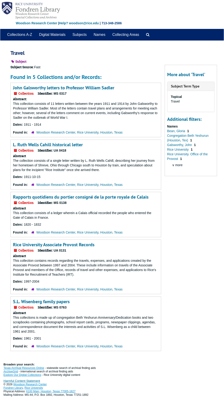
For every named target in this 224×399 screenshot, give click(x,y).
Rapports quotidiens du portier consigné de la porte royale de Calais (80, 197)
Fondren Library (13, 388)
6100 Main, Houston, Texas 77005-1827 (51, 391)
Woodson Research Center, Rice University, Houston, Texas (79, 132)
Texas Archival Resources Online (23, 368)
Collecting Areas (125, 35)
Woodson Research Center (36, 23)
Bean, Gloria (176, 131)
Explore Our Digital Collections (22, 375)
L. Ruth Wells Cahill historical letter (48, 145)
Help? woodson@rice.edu (79, 23)
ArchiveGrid (10, 371)
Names (100, 35)
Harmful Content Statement (21, 381)
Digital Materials (52, 35)
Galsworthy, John (180, 145)
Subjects (79, 35)
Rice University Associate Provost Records (53, 245)
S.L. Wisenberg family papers (41, 302)
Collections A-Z (19, 35)
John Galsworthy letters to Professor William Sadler (63, 88)
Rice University (178, 149)
